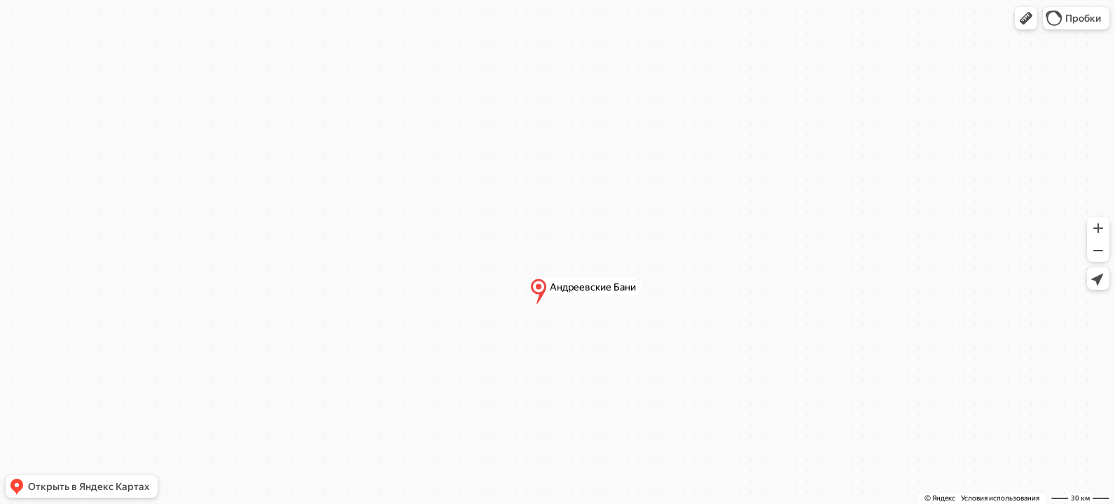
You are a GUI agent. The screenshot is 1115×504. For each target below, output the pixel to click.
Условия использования (1000, 498)
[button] (1026, 18)
